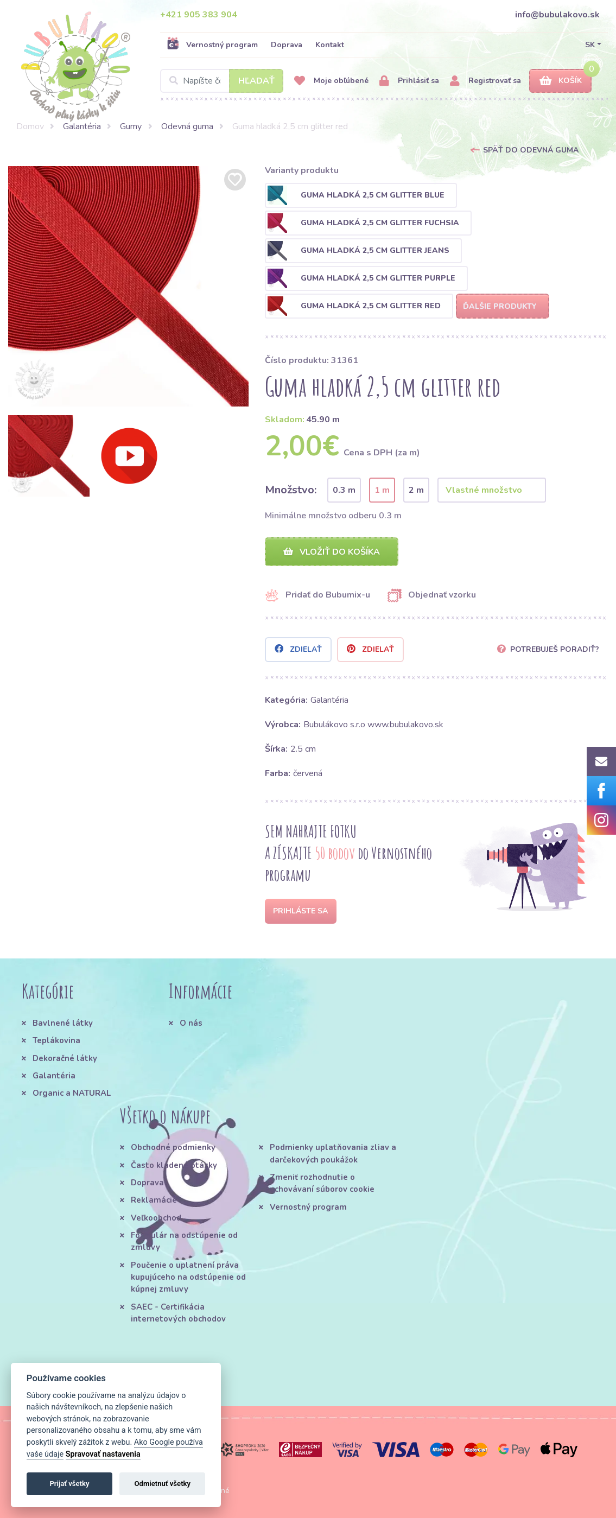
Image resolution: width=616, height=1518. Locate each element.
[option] (128, 286)
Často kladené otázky (174, 1165)
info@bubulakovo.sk (557, 15)
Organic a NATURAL (72, 1093)
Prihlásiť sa (409, 81)
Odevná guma (187, 126)
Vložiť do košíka (331, 552)
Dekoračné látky (65, 1058)
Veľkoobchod (156, 1217)
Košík (560, 81)
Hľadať (256, 81)
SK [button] (590, 45)
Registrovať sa (485, 81)
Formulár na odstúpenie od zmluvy (184, 1241)
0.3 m (344, 490)
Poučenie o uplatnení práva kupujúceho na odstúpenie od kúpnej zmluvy (188, 1277)
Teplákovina (56, 1040)
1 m (382, 490)
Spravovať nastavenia (103, 1454)
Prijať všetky (69, 1483)
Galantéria (82, 126)
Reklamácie (154, 1200)
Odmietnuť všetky (162, 1483)
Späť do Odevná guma (531, 150)
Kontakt (329, 45)
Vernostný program (212, 44)
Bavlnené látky (63, 1023)
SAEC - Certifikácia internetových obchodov (178, 1312)
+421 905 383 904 (198, 15)
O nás (191, 1023)
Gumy (131, 126)
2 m (416, 490)
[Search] (221, 81)
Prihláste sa (300, 911)
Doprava (286, 45)
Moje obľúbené (331, 81)
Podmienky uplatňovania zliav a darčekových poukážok (333, 1153)
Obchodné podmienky (173, 1147)
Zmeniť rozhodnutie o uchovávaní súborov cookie (322, 1183)
